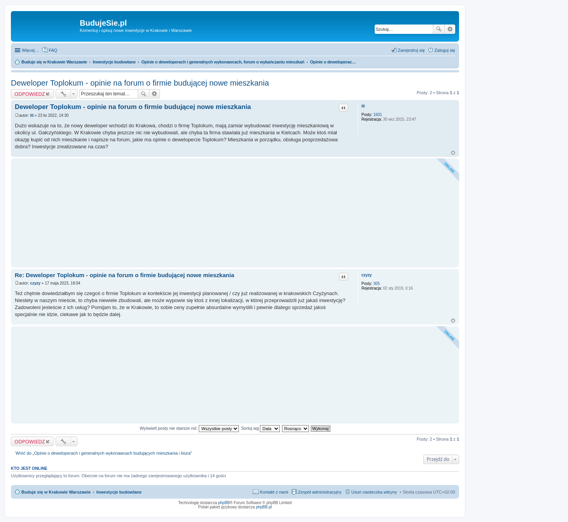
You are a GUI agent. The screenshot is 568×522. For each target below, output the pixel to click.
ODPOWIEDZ (29, 93)
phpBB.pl (264, 507)
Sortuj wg (260, 428)
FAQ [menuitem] (53, 50)
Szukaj (439, 29)
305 (376, 283)
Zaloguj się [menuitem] (445, 50)
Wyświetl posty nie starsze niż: (189, 428)
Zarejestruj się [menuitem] (411, 50)
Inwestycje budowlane (119, 492)
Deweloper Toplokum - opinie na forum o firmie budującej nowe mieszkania (140, 83)
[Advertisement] (235, 212)
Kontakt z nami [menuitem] (274, 492)
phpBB (224, 503)
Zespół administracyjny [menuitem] (320, 492)
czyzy (366, 275)
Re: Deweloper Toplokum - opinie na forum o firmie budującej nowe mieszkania (124, 275)
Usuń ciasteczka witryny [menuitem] (374, 492)
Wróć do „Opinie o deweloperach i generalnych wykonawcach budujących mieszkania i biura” (104, 453)
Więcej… (30, 50)
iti (363, 106)
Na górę (453, 153)
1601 (377, 114)
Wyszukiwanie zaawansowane (450, 29)
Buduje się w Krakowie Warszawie (56, 492)
